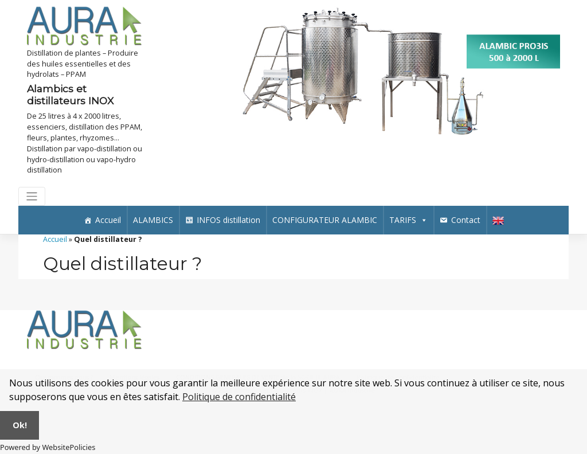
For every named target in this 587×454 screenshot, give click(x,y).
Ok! (20, 425)
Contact (465, 219)
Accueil (108, 219)
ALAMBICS (153, 219)
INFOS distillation (228, 219)
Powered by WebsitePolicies (47, 447)
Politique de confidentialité (239, 396)
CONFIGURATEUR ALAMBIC (324, 219)
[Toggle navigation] (31, 196)
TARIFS (408, 219)
